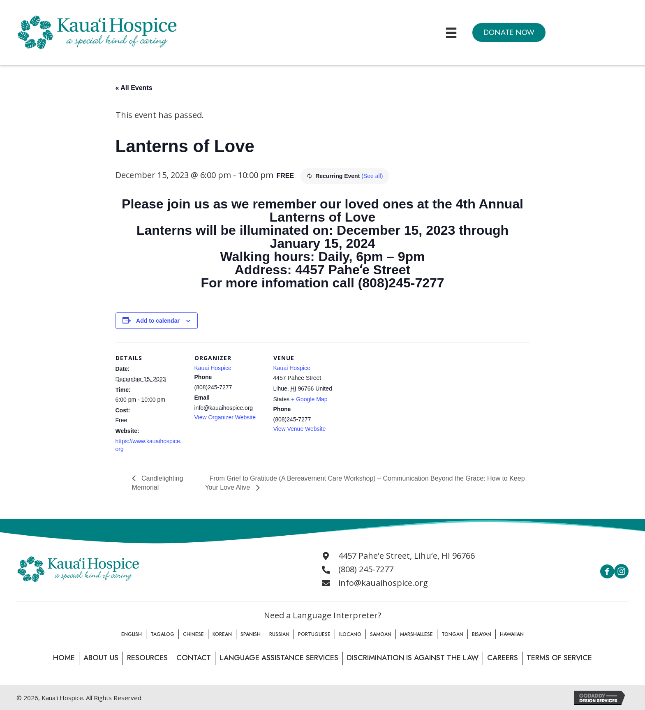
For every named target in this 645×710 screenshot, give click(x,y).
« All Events (134, 87)
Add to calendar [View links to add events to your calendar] (158, 320)
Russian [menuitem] (279, 634)
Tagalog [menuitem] (162, 634)
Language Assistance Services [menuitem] (279, 657)
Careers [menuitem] (502, 657)
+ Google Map (309, 399)
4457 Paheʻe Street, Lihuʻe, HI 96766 (406, 555)
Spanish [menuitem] (250, 634)
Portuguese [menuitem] (314, 634)
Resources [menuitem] (147, 657)
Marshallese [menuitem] (416, 634)
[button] (509, 32)
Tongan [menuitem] (452, 634)
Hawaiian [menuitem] (512, 634)
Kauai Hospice (212, 368)
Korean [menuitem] (222, 634)
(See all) (372, 176)
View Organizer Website (225, 417)
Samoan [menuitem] (380, 634)
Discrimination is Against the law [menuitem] (413, 657)
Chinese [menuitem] (193, 634)
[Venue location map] (395, 398)
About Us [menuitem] (100, 657)
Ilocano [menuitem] (350, 634)
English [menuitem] (131, 634)
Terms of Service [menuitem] (559, 657)
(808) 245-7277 (365, 569)
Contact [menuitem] (193, 657)
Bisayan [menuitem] (481, 634)
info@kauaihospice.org (383, 582)
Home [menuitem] (64, 657)
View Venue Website (299, 429)
